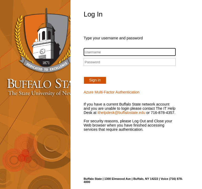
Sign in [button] (95, 80)
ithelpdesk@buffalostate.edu (121, 113)
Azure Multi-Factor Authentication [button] (111, 92)
